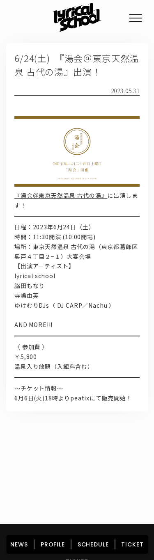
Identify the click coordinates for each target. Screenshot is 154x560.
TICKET (77, 466)
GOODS (85, 455)
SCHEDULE (119, 445)
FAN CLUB (120, 455)
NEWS (54, 445)
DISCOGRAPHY (41, 455)
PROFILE (83, 445)
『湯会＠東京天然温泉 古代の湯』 (60, 195)
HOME (28, 445)
